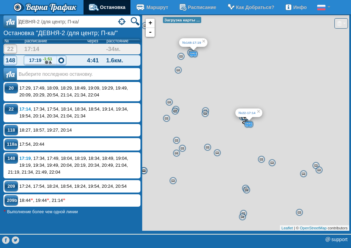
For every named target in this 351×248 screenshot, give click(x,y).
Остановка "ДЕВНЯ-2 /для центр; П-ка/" (60, 33)
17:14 (25, 109)
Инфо (296, 7)
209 (11, 186)
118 (11, 130)
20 (11, 88)
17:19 (40, 60)
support (339, 239)
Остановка (107, 7)
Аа (10, 74)
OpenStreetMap (313, 228)
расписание (197, 7)
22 (10, 49)
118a (12, 144)
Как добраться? (250, 7)
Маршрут (152, 7)
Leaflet (287, 228)
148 (10, 60)
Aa (10, 22)
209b (12, 200)
